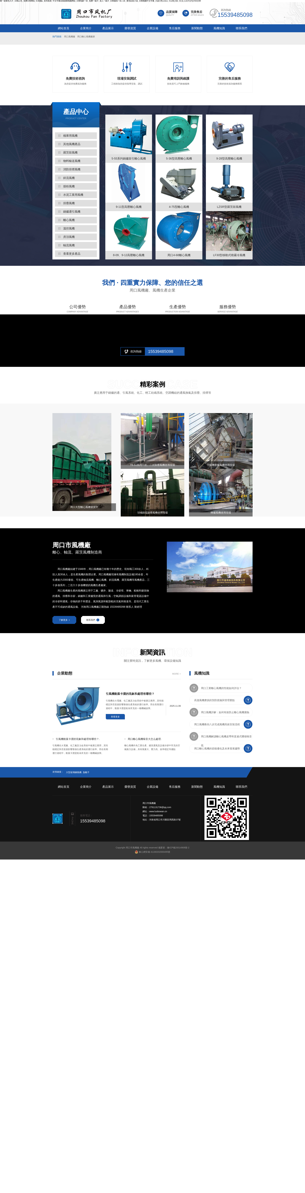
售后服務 (174, 28)
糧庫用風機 (70, 135)
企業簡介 (86, 28)
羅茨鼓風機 (70, 152)
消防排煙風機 (71, 169)
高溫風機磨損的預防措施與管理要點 (214, 699)
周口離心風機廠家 (86, 36)
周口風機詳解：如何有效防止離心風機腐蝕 (225, 711)
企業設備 (152, 28)
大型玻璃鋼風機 (73, 771)
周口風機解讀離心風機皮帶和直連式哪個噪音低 (226, 737)
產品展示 (108, 28)
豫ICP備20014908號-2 (178, 846)
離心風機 (69, 220)
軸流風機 (69, 245)
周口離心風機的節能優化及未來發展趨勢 (217, 747)
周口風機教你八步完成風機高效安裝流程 (217, 723)
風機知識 (219, 28)
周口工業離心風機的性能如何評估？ (221, 687)
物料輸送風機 (71, 161)
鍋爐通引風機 (71, 211)
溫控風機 (69, 228)
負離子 (86, 771)
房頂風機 (69, 236)
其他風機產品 (71, 144)
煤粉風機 (69, 186)
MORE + (176, 672)
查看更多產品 (71, 253)
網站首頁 (63, 28)
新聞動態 (197, 28)
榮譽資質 (130, 28)
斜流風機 (69, 178)
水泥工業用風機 (73, 194)
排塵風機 (69, 203)
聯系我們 (241, 28)
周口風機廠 (69, 36)
